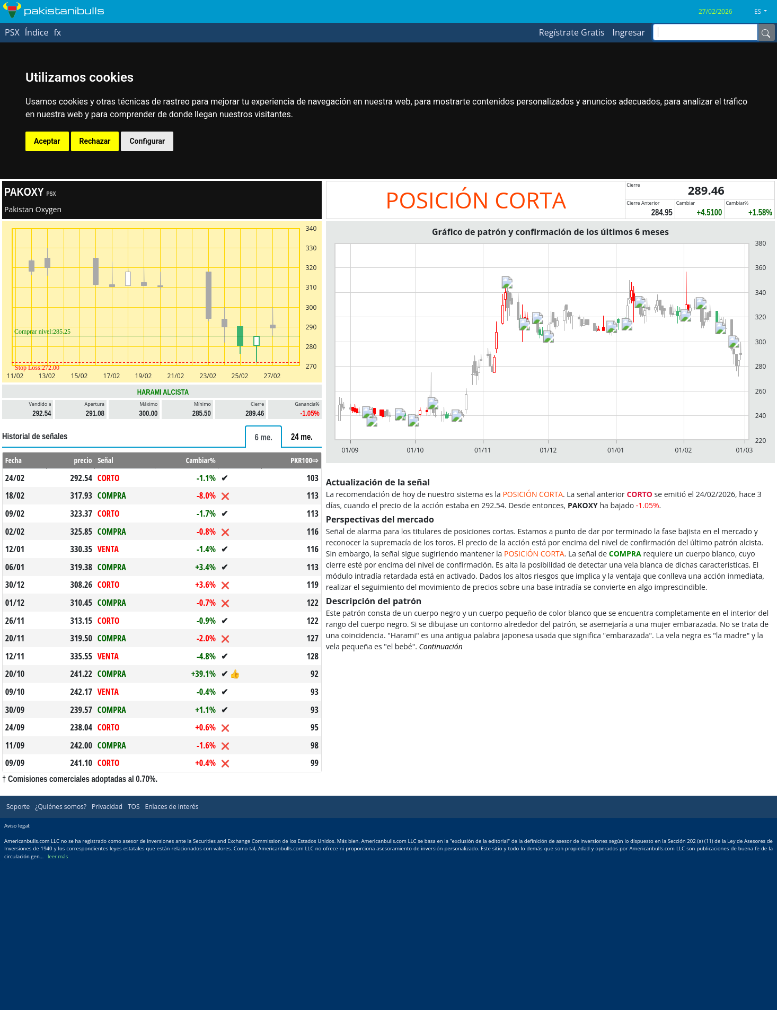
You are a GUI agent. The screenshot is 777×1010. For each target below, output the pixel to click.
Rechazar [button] (95, 141)
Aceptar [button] (47, 141)
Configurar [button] (147, 141)
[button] (764, 12)
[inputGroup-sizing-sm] (705, 32)
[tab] (263, 436)
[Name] (766, 32)
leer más (58, 856)
